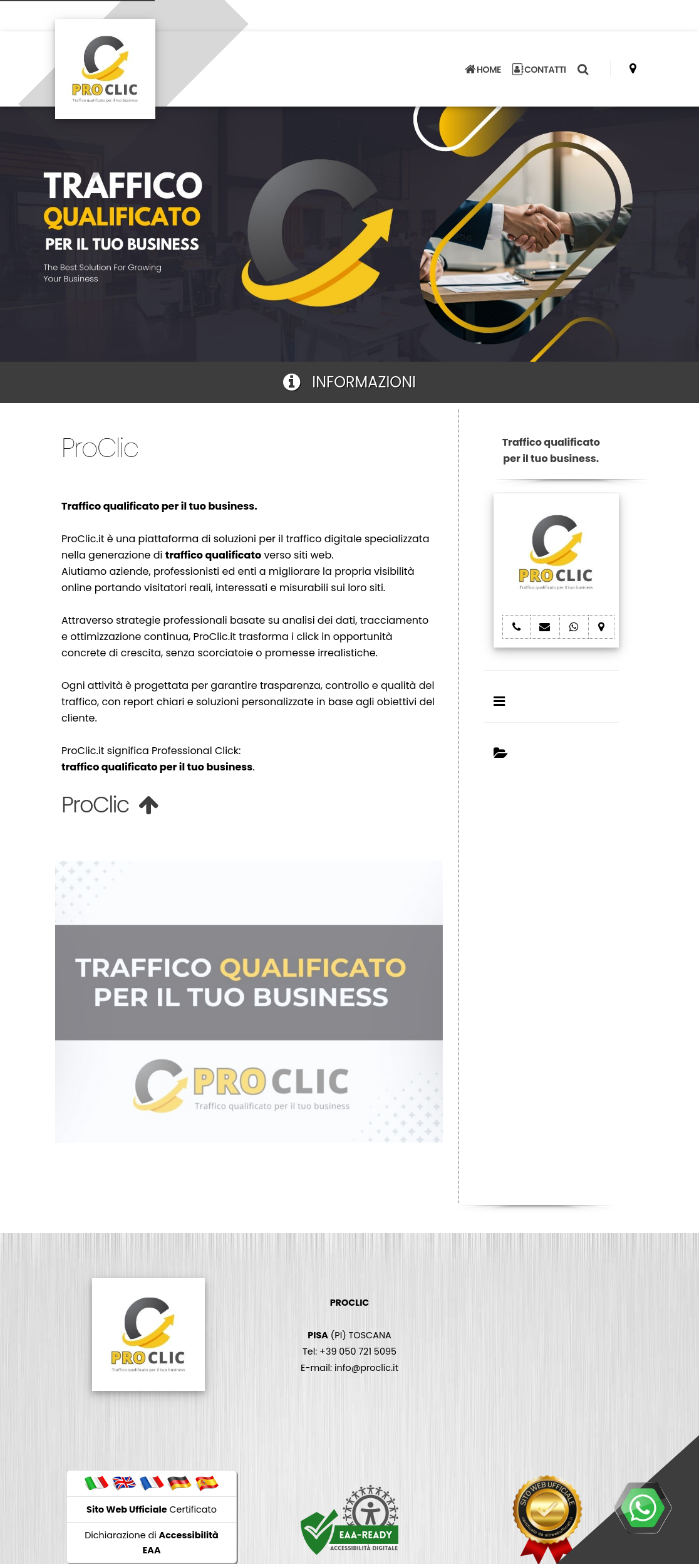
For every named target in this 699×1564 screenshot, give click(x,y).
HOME (483, 69)
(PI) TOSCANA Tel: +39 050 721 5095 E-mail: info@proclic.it (349, 1335)
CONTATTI (539, 69)
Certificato (151, 1509)
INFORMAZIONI (349, 382)
